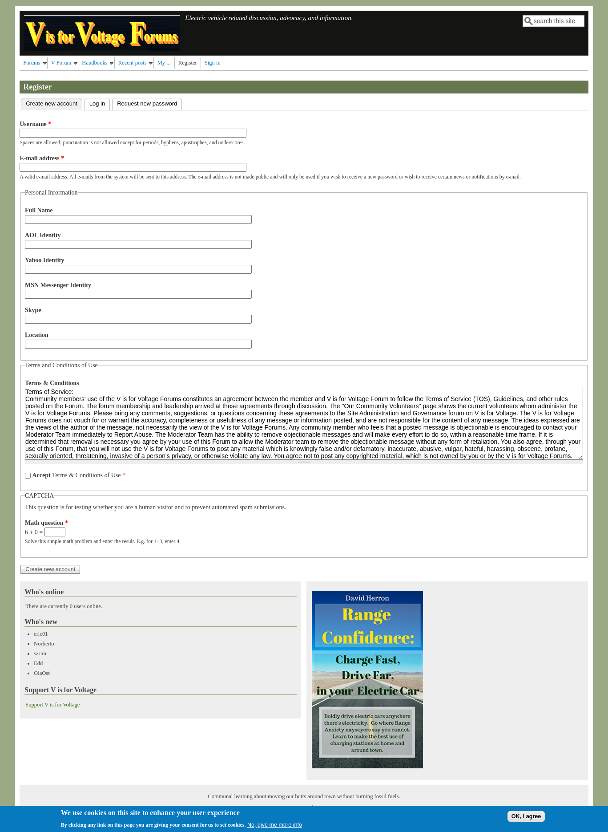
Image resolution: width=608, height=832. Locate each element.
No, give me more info (274, 826)
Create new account (54, 102)
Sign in (213, 63)
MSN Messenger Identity (58, 285)
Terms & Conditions (52, 383)
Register (187, 63)
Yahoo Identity (44, 260)
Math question (46, 522)
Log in (97, 103)
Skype (33, 310)
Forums (31, 63)
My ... (164, 63)
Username (35, 124)
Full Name (39, 210)
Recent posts (132, 63)
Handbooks (94, 63)
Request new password (147, 103)
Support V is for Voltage (52, 705)
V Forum (61, 63)
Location (36, 335)
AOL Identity (43, 235)
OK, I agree (526, 818)
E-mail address (42, 158)
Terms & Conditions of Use (78, 475)
